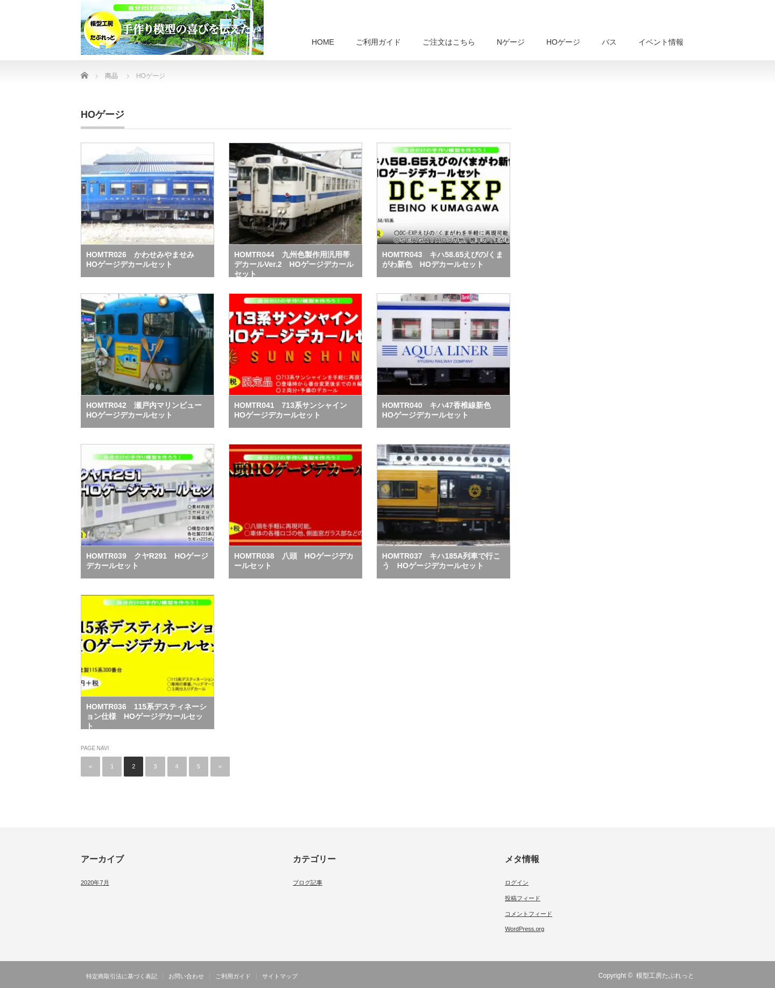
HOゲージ (563, 42)
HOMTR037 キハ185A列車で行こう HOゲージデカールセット (441, 561)
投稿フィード (522, 898)
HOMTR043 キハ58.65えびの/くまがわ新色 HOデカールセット (443, 259)
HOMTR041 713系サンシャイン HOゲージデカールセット (294, 410)
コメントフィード (528, 914)
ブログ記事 (307, 882)
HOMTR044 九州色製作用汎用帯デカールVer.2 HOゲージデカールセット (294, 263)
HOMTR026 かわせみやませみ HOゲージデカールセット (144, 259)
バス (609, 42)
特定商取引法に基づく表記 (121, 976)
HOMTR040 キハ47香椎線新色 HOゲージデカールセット (440, 410)
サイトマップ (280, 976)
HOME (323, 42)
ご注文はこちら (448, 42)
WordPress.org (524, 929)
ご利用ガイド (378, 42)
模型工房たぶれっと (665, 975)
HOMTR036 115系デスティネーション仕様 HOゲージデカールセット (146, 715)
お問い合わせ (186, 976)
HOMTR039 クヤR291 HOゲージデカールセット (147, 561)
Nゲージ (511, 42)
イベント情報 (661, 42)
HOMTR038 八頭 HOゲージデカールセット (294, 561)
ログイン (517, 882)
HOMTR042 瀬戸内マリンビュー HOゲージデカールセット (147, 410)
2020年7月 (95, 882)
